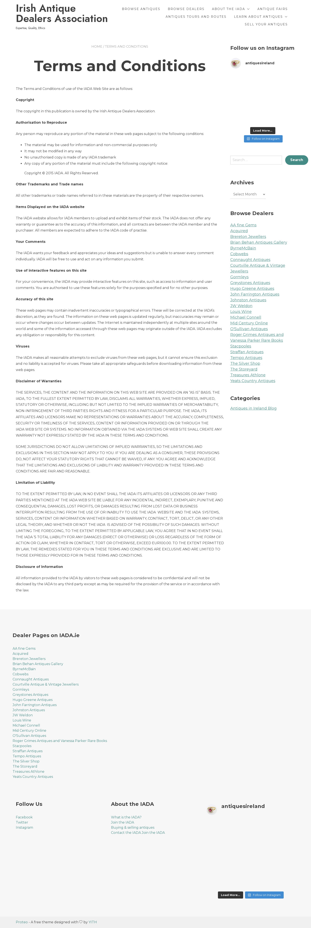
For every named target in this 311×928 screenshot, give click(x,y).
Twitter (22, 822)
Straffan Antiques (247, 352)
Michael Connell (245, 317)
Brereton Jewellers (248, 236)
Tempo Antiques (246, 357)
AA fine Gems (243, 225)
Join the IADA (122, 822)
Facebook (24, 817)
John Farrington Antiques (254, 294)
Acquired (239, 231)
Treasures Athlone (248, 375)
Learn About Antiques (258, 17)
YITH (93, 922)
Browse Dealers (186, 9)
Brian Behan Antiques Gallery (258, 242)
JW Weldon (241, 305)
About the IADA (228, 9)
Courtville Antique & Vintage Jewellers (46, 684)
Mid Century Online (249, 323)
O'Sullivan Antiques (249, 329)
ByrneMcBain (243, 248)
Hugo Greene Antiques (252, 288)
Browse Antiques (141, 9)
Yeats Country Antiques (252, 380)
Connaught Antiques (250, 259)
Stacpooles (240, 346)
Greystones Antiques (250, 282)
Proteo (22, 922)
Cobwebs (239, 254)
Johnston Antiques (248, 300)
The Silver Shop (245, 363)
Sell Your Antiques (266, 24)
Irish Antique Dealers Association (62, 13)
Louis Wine (241, 311)
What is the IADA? (126, 817)
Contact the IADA (126, 833)
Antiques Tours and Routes (196, 17)
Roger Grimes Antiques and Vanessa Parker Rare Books (60, 741)
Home (96, 46)
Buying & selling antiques (132, 827)
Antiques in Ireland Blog (253, 408)
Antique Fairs (272, 9)
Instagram (24, 827)
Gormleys (239, 277)
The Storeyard (243, 369)
